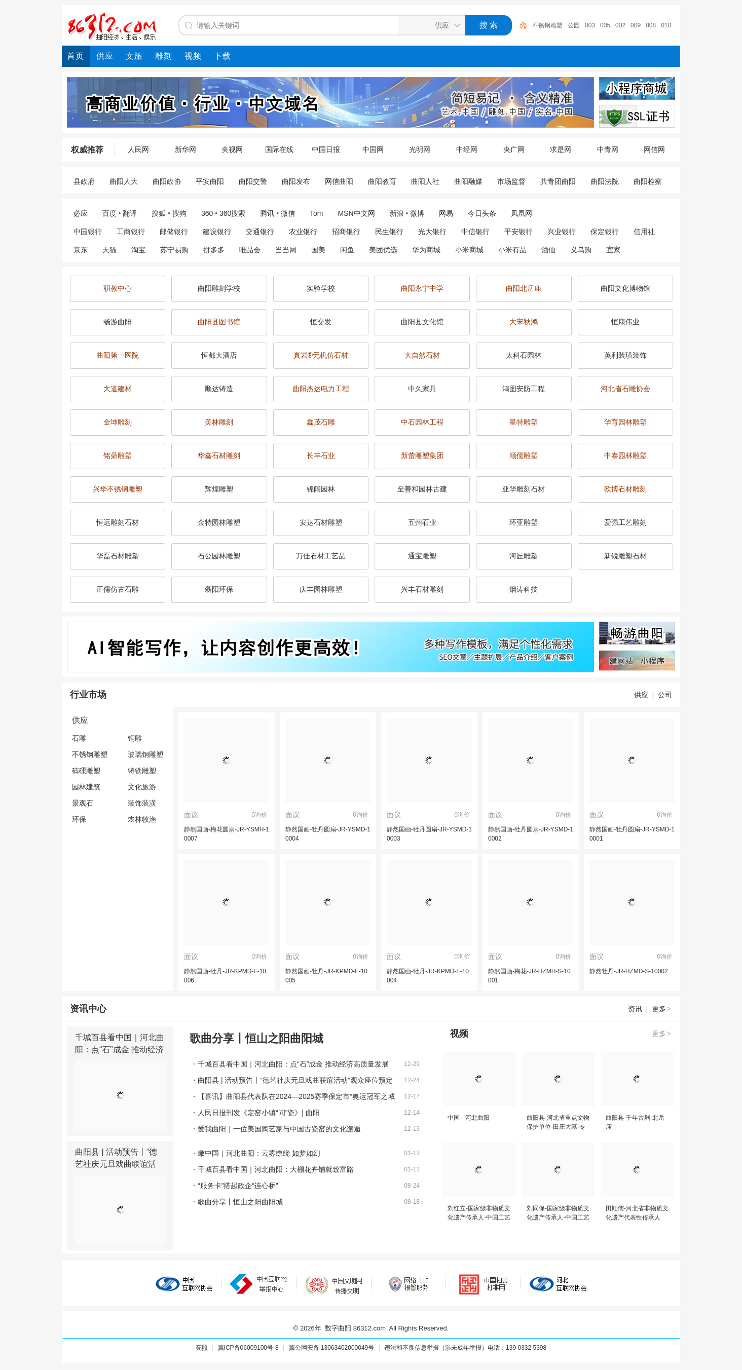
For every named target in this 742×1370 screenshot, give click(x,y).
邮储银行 (174, 231)
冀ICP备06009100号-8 (248, 1347)
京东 (80, 250)
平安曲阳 (210, 181)
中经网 (466, 149)
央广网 (514, 149)
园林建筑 (86, 787)
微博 (417, 213)
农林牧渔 (142, 819)
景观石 (82, 803)
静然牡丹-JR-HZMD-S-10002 (628, 971)
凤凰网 (521, 213)
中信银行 (475, 231)
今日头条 (482, 213)
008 (651, 25)
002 (620, 25)
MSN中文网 (356, 213)
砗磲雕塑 (86, 771)
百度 (109, 213)
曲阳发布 (296, 181)
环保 (79, 819)
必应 (80, 213)
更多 (662, 1009)
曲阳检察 (648, 181)
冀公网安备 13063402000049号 (332, 1347)
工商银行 (131, 231)
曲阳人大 (123, 181)
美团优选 (383, 250)
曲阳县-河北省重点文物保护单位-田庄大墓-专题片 (558, 1126)
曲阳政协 (167, 181)
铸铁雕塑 (142, 771)
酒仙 (548, 250)
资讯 (635, 1009)
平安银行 (518, 231)
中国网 (373, 149)
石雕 (79, 738)
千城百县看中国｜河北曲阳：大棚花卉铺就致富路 (276, 1169)
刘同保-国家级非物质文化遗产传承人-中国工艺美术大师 (558, 1217)
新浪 (397, 213)
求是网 (560, 149)
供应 (641, 695)
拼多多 (214, 250)
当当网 (285, 250)
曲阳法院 (604, 181)
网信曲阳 (339, 181)
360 (207, 213)
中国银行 (87, 231)
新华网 (185, 149)
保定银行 (604, 231)
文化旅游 (142, 787)
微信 (288, 213)
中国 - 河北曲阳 (469, 1117)
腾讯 (267, 213)
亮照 (202, 1347)
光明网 (419, 149)
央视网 (232, 149)
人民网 (138, 149)
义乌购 (580, 250)
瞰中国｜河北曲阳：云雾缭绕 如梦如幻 (259, 1153)
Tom (316, 213)
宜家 (613, 250)
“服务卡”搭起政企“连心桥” (238, 1186)
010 (666, 25)
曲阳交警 (253, 181)
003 (590, 25)
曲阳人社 (425, 181)
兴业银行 (561, 231)
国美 (318, 250)
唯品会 (250, 250)
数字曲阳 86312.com (355, 1328)
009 (635, 25)
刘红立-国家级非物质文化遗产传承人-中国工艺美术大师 (479, 1217)
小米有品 (512, 250)
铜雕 (135, 738)
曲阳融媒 (468, 181)
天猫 (109, 250)
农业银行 (303, 231)
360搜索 (232, 213)
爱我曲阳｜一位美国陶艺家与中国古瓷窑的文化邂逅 (279, 1129)
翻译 (130, 213)
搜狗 (179, 213)
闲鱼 (347, 250)
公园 (574, 25)
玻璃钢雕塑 (145, 754)
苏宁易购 (174, 250)
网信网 (654, 149)
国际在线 (279, 149)
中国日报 (326, 149)
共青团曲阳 (558, 181)
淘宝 (138, 250)
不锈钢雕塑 (547, 25)
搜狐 (159, 213)
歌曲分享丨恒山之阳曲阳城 (240, 1202)
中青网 (607, 149)
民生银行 (389, 231)
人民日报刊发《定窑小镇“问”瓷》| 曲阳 (259, 1113)
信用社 (644, 231)
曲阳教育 (382, 181)
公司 (665, 695)
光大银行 (432, 231)
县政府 (84, 181)
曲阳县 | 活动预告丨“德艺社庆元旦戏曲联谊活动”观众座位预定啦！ (116, 1164)
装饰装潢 (142, 803)
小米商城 (469, 250)
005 (605, 25)
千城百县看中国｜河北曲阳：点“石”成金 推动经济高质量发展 (119, 1049)
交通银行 (260, 231)
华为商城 (426, 250)
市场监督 (511, 181)
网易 (446, 213)
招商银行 (346, 231)
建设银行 (217, 231)
